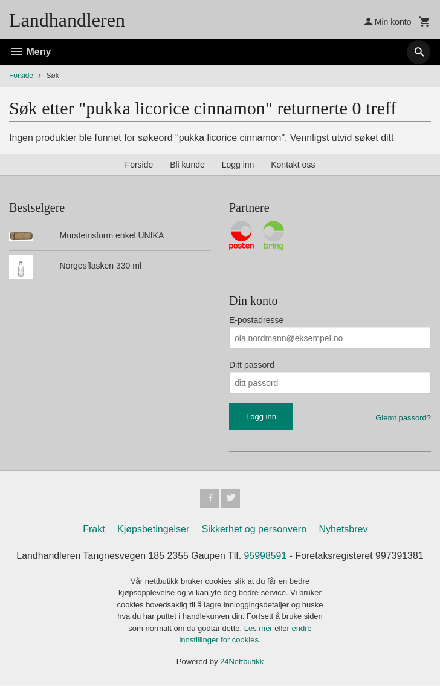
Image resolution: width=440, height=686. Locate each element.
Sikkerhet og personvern (254, 529)
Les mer (259, 628)
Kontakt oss (293, 164)
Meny (30, 52)
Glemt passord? (403, 417)
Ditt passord (251, 365)
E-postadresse (256, 320)
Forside (21, 75)
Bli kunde (187, 164)
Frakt (94, 529)
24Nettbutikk (242, 662)
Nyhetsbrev (343, 529)
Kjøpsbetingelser (153, 529)
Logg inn (238, 164)
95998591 (265, 556)
